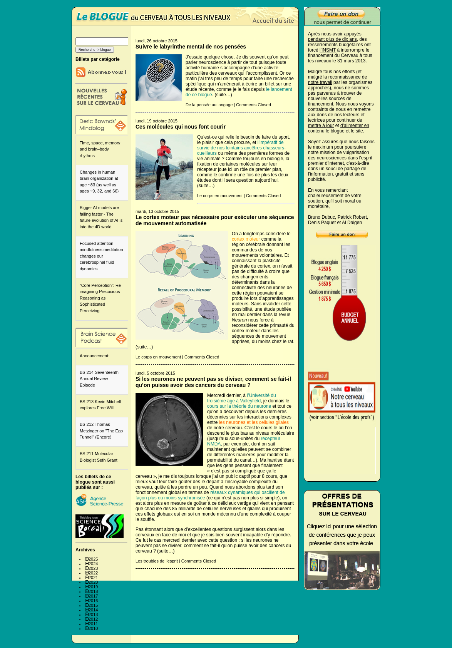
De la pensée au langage (209, 104)
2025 (93, 559)
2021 (93, 577)
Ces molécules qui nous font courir (181, 127)
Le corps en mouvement (220, 195)
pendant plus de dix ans (332, 39)
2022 (93, 573)
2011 (93, 623)
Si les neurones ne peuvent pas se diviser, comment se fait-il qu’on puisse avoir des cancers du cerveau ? (213, 382)
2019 (93, 586)
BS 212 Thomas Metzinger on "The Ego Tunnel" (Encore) (101, 430)
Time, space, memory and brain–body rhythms (100, 149)
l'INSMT (328, 50)
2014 (93, 610)
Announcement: (94, 355)
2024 (93, 563)
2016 (93, 600)
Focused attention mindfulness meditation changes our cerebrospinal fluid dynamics (101, 256)
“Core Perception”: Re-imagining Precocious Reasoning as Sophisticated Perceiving (101, 298)
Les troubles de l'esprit (157, 561)
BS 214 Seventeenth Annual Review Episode (99, 378)
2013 (93, 614)
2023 (93, 568)
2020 (93, 582)
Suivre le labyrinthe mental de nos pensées (191, 47)
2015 (93, 605)
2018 (93, 591)
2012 (93, 619)
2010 (93, 628)
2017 (93, 596)
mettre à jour (321, 125)
